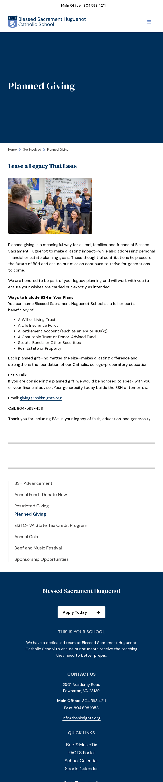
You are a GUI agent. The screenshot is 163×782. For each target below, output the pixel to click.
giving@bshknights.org (41, 398)
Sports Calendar (81, 769)
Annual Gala (26, 536)
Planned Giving (30, 514)
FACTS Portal (81, 753)
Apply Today (84, 612)
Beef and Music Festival (38, 548)
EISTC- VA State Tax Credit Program (50, 525)
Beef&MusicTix (81, 745)
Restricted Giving (31, 505)
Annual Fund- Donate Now (40, 494)
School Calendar (81, 761)
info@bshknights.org (81, 718)
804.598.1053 (86, 707)
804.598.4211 (94, 5)
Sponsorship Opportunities (41, 559)
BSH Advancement (33, 483)
